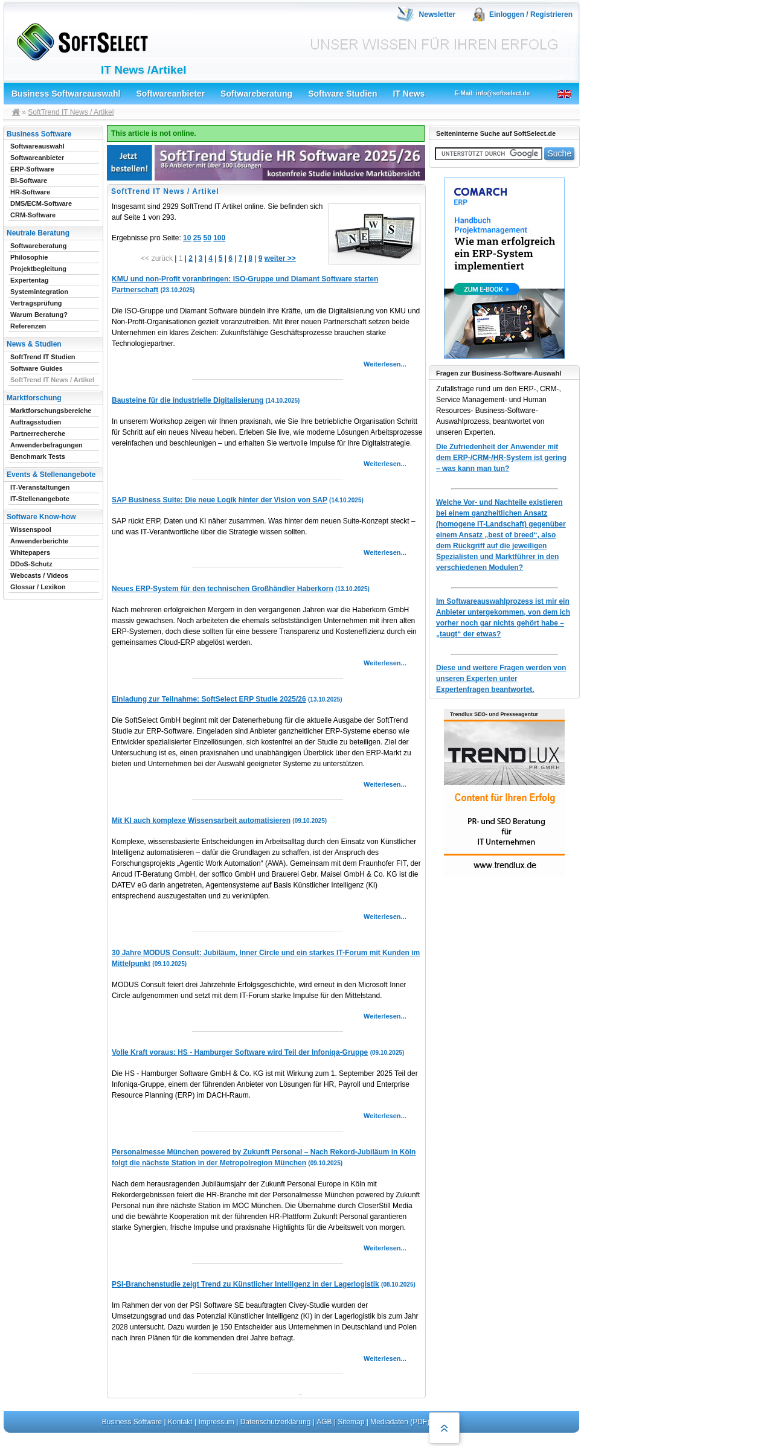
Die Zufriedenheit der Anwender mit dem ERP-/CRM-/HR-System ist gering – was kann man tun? (501, 458)
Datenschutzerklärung (275, 1422)
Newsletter (437, 14)
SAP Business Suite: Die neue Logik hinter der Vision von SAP (219, 500)
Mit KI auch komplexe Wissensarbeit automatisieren (201, 820)
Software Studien (342, 93)
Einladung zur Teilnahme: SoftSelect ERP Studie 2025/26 (209, 699)
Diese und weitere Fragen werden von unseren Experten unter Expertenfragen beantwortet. (501, 679)
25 (197, 238)
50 (207, 238)
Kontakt (180, 1422)
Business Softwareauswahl (66, 93)
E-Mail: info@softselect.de (492, 93)
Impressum (216, 1422)
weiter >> (280, 258)
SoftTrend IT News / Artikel (71, 112)
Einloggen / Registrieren (531, 14)
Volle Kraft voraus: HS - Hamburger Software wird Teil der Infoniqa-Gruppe (240, 1052)
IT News (409, 93)
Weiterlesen (382, 364)
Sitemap (351, 1422)
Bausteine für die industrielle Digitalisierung (187, 400)
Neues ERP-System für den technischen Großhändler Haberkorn (222, 588)
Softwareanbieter (170, 93)
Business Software (132, 1422)
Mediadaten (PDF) (399, 1422)
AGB (324, 1422)
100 (219, 238)
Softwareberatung (256, 93)
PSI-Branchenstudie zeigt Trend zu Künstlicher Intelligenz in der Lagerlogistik (245, 1284)
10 (187, 238)
